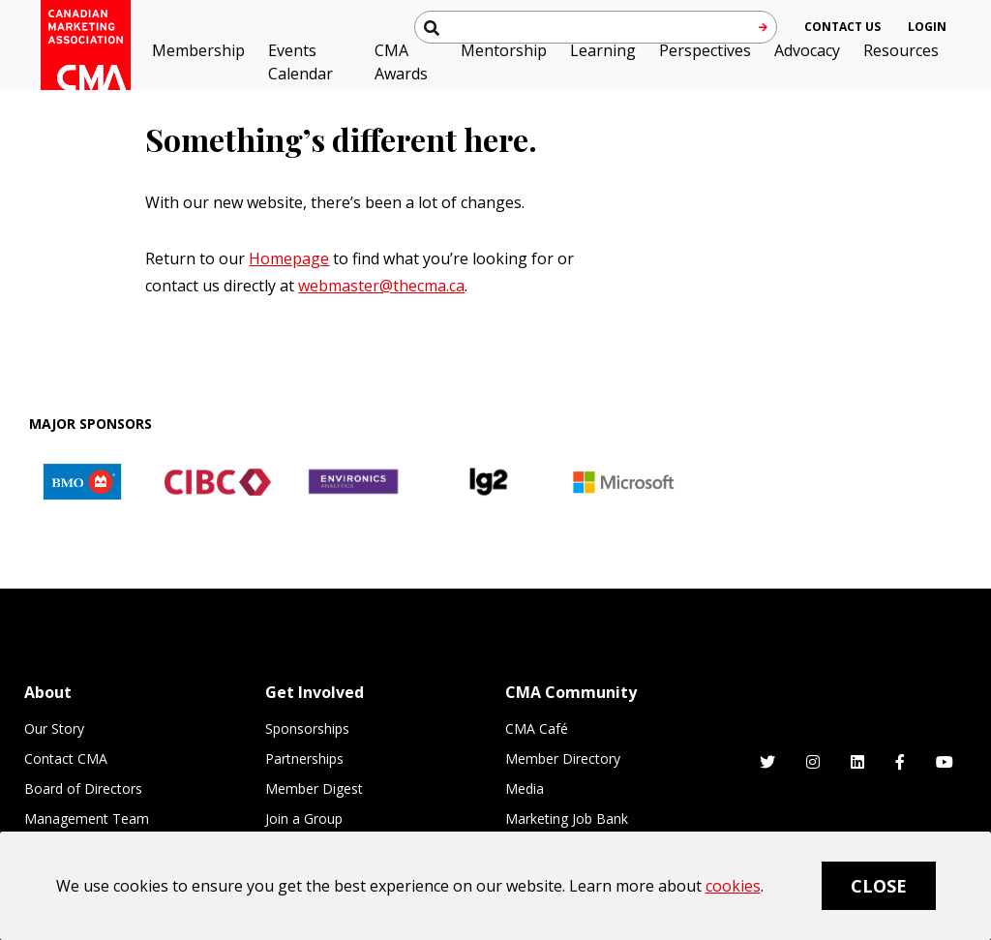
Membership (198, 50)
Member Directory (562, 758)
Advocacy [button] (807, 50)
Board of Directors (83, 788)
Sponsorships (307, 728)
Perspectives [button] (705, 50)
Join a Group (304, 818)
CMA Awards (401, 62)
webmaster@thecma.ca (381, 285)
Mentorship (504, 50)
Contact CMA (65, 758)
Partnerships (304, 758)
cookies (733, 885)
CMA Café (536, 728)
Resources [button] (901, 50)
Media (524, 788)
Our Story (54, 728)
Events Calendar (300, 62)
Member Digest (314, 788)
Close (879, 885)
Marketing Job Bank (566, 818)
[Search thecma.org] (595, 27)
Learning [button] (603, 50)
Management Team (86, 818)
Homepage (289, 258)
